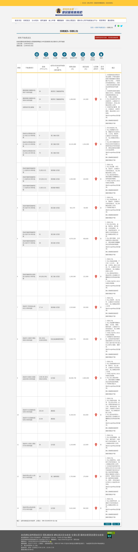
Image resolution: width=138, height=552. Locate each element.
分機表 (41, 543)
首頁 (91, 27)
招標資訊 (26, 20)
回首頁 (84, 3)
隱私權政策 (48, 535)
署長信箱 (76, 539)
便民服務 (43, 20)
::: (80, 3)
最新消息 (18, 20)
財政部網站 (109, 3)
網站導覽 (90, 3)
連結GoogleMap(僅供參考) (113, 116)
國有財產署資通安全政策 (92, 535)
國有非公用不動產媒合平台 (87, 20)
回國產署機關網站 (99, 3)
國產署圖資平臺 (110, 123)
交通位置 (75, 535)
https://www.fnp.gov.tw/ (65, 539)
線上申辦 (52, 20)
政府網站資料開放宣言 (31, 535)
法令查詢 (35, 20)
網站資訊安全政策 (62, 535)
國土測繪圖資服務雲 (112, 120)
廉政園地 (111, 20)
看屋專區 (102, 20)
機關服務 (60, 20)
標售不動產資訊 (100, 27)
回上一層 (116, 524)
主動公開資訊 (71, 20)
